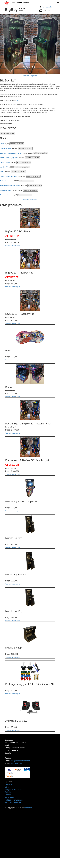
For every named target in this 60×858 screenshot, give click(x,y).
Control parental (5, 190)
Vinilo (2, 144)
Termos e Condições (13, 802)
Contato (8, 795)
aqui (17, 100)
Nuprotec (28, 808)
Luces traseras (5, 162)
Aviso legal (9, 797)
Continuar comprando (30, 76)
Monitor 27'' (4, 167)
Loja (6, 787)
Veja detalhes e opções (12, 245)
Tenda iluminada (5, 195)
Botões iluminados (6, 181)
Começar (8, 784)
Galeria (8, 792)
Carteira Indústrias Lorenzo (9, 176)
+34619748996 (17, 763)
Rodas (2, 171)
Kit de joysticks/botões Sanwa (10, 185)
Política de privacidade (14, 800)
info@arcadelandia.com (20, 761)
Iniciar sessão (47, 7)
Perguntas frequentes (13, 790)
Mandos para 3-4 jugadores (9, 158)
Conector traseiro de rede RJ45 (10, 153)
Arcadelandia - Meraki (16, 3)
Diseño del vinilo (5, 148)
